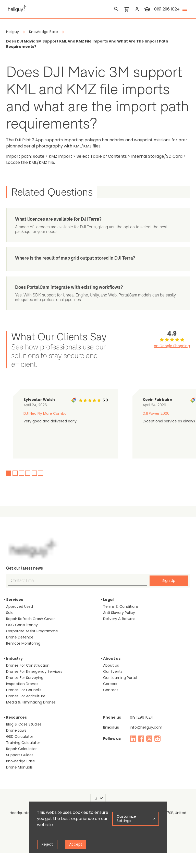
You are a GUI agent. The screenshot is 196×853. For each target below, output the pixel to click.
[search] (116, 9)
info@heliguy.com (146, 727)
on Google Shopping (172, 345)
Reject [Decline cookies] (47, 844)
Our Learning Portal (120, 677)
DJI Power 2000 (156, 413)
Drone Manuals (19, 767)
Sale (10, 612)
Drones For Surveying (24, 677)
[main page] (16, 7)
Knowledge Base (20, 761)
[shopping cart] (126, 9)
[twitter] (149, 738)
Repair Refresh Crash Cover (30, 618)
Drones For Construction (28, 665)
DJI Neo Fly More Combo (45, 413)
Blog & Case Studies (24, 724)
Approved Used (19, 606)
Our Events (112, 671)
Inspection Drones (22, 683)
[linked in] (133, 738)
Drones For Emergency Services (34, 671)
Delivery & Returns (119, 618)
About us (111, 665)
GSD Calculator (19, 736)
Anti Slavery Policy (119, 612)
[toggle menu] (185, 9)
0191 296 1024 (141, 717)
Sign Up (168, 580)
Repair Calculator (21, 748)
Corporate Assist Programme (32, 631)
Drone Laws (16, 730)
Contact (110, 689)
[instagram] (157, 738)
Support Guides (19, 755)
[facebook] (141, 738)
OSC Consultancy (22, 624)
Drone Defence (19, 637)
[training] (147, 9)
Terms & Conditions (121, 606)
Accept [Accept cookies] (75, 844)
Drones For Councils (23, 689)
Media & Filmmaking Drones (31, 702)
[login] (137, 9)
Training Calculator (23, 742)
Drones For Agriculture (25, 696)
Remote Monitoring (23, 643)
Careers (110, 683)
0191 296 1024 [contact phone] (167, 9)
